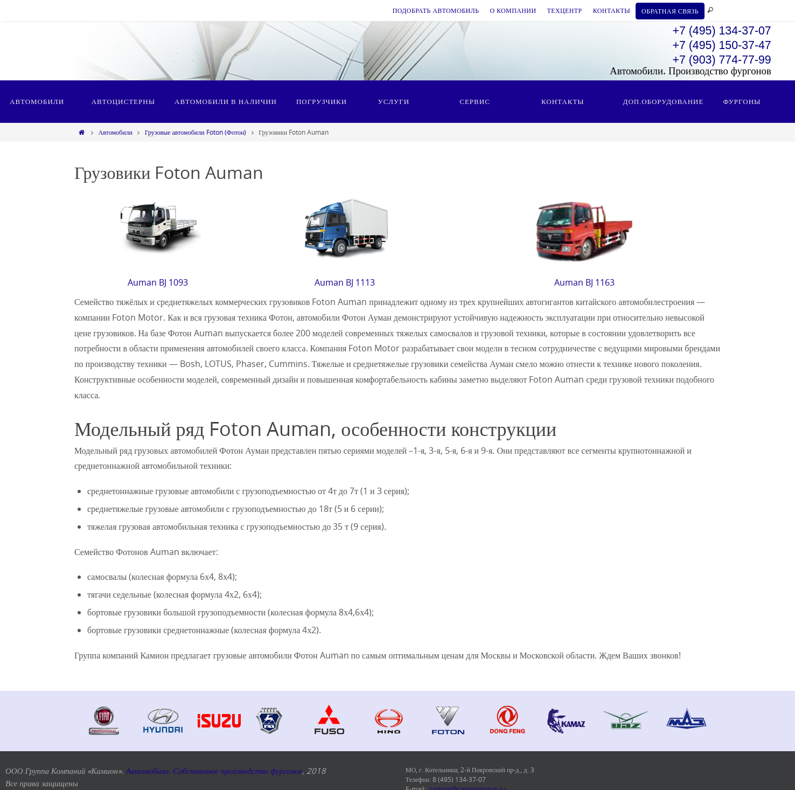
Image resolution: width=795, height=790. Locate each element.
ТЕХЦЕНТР (564, 10)
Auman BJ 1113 (345, 282)
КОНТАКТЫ (611, 10)
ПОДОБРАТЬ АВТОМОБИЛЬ (436, 10)
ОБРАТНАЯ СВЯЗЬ (670, 10)
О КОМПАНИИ (513, 10)
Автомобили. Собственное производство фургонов (214, 770)
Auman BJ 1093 (158, 282)
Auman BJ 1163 (584, 282)
